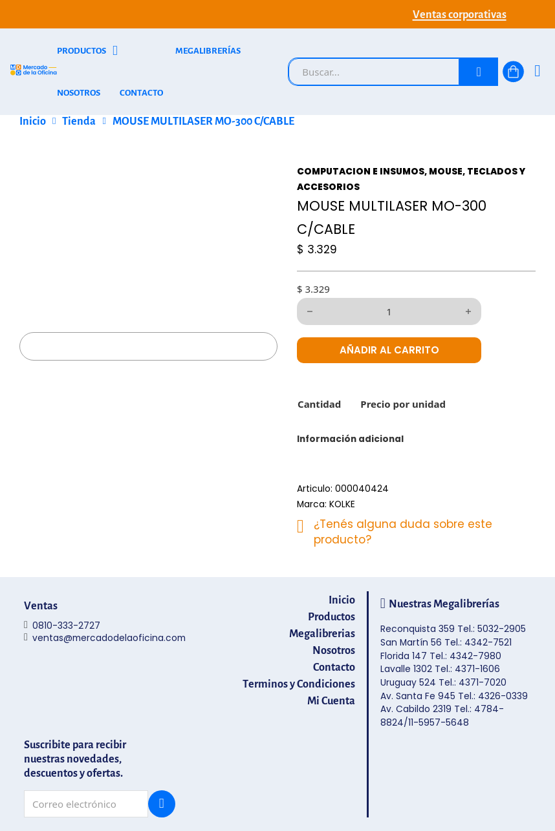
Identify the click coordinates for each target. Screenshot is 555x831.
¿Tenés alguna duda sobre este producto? (403, 531)
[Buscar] (478, 71)
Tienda (79, 121)
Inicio (32, 121)
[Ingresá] (537, 72)
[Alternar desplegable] (115, 51)
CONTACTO (141, 93)
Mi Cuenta (331, 700)
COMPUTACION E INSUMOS (360, 171)
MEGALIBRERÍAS (208, 51)
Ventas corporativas (459, 14)
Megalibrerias (322, 633)
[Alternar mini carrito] (513, 72)
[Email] (86, 803)
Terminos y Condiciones (299, 683)
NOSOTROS (78, 93)
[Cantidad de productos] (389, 311)
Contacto (334, 666)
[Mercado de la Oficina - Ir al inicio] (33, 72)
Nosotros (333, 650)
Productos (331, 616)
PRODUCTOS (81, 51)
